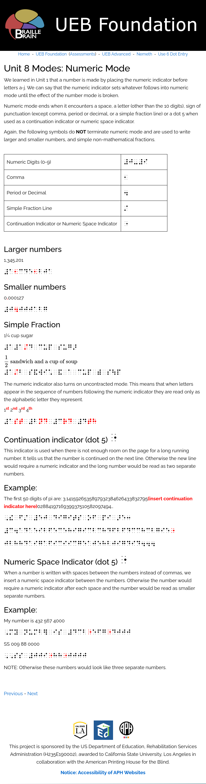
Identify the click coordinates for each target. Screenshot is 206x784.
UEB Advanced (116, 54)
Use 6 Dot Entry (173, 54)
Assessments (82, 54)
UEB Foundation (51, 54)
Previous (13, 693)
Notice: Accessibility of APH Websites (103, 772)
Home (24, 54)
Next (32, 693)
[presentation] (40, 361)
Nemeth (144, 54)
